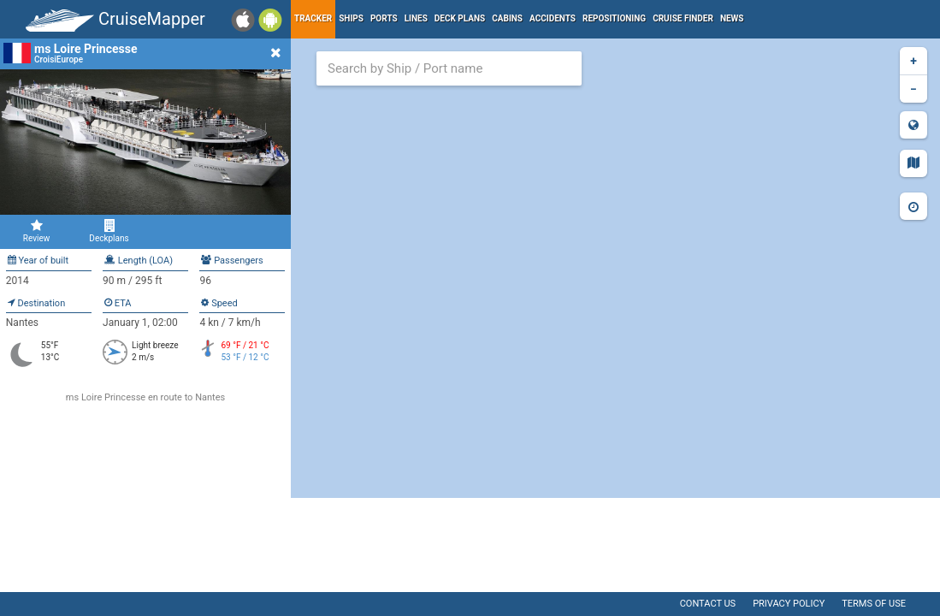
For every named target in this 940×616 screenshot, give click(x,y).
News (732, 18)
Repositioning (614, 18)
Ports (384, 18)
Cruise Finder (683, 18)
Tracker (313, 18)
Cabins (507, 18)
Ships (351, 18)
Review (36, 231)
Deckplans (109, 231)
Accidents (552, 18)
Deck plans (460, 18)
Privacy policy (789, 603)
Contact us (708, 603)
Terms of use (874, 603)
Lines (416, 18)
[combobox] (449, 68)
